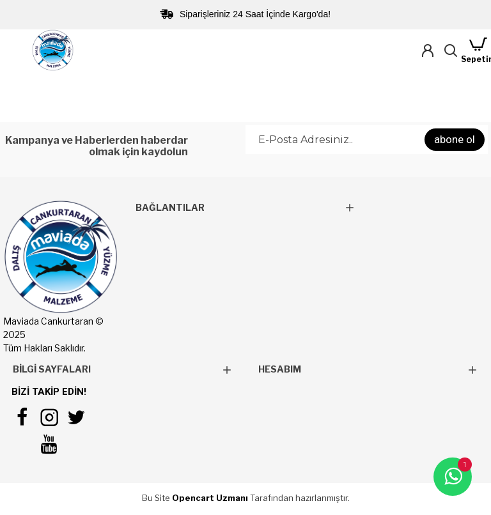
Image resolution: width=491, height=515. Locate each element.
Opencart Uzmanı (210, 498)
